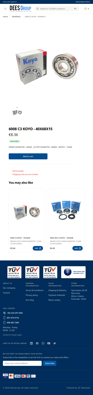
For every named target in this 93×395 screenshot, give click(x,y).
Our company (9, 288)
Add (38, 248)
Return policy (54, 300)
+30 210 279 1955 (15, 313)
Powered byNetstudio (78, 387)
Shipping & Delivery (57, 290)
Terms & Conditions (34, 290)
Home (5, 16)
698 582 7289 (13, 322)
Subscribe (49, 363)
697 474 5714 (13, 317)
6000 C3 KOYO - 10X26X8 (20, 238)
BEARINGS (16, 16)
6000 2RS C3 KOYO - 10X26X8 (61, 238)
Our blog (30, 300)
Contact (6, 292)
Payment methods (56, 295)
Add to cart (28, 156)
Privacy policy (32, 295)
